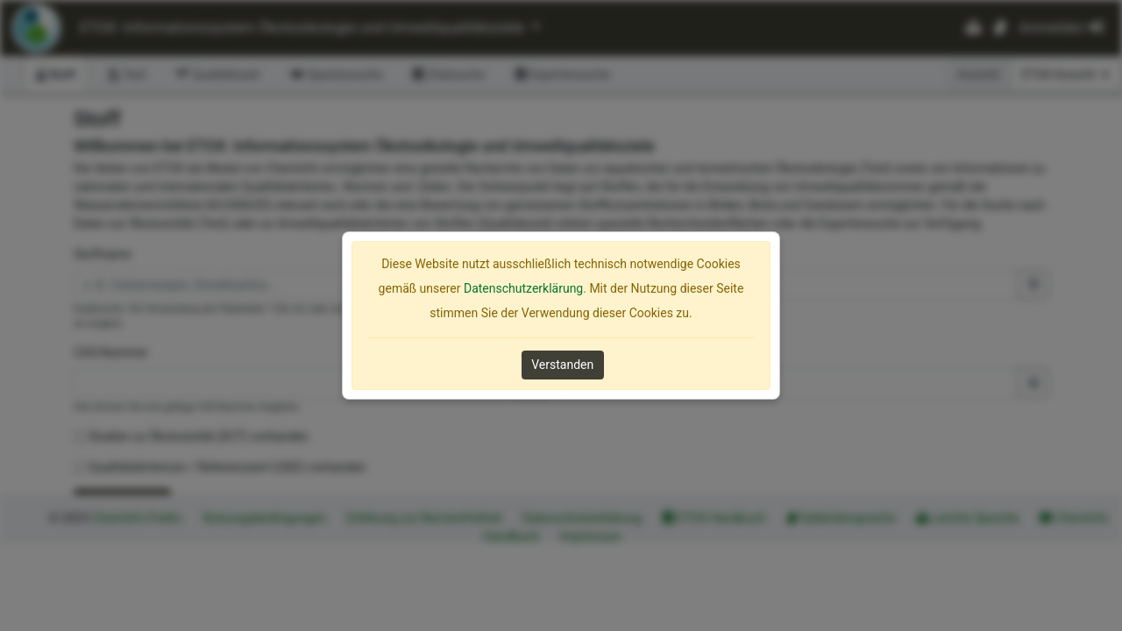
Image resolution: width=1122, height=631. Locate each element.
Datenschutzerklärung (523, 288)
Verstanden (562, 365)
